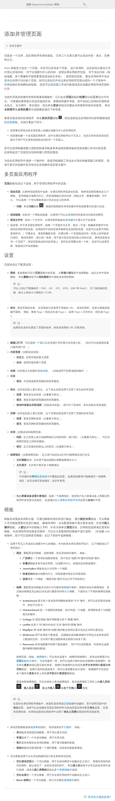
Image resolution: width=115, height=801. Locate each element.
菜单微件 (70, 219)
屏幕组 (37, 727)
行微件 (67, 727)
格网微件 (66, 587)
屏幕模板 (64, 769)
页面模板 (12, 122)
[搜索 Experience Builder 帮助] (54, 4)
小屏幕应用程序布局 (68, 500)
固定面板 (66, 703)
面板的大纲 (25, 660)
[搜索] (84, 4)
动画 (45, 370)
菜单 (7, 80)
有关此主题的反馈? (99, 796)
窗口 (58, 84)
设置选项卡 (41, 476)
